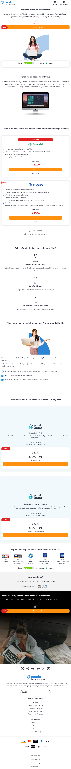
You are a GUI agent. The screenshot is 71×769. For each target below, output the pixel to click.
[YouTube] (27, 668)
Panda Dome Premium (35, 714)
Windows (33, 687)
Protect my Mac (38, 27)
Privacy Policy (35, 755)
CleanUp (35, 726)
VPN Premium (35, 723)
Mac (38, 687)
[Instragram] (32, 668)
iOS (47, 687)
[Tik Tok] (48, 668)
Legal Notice (35, 759)
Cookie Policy (35, 763)
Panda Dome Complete (35, 711)
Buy (35, 169)
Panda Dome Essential (35, 705)
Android (42, 687)
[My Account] (64, 3)
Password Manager (35, 732)
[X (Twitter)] (43, 668)
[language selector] (35, 692)
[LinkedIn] (38, 668)
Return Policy (35, 766)
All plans (35, 702)
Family (35, 729)
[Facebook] (22, 668)
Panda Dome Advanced (35, 708)
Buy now (35, 464)
